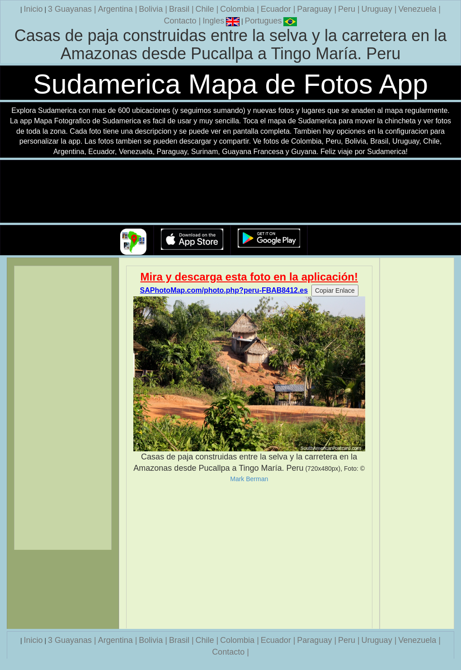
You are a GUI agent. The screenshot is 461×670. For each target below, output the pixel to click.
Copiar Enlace (335, 290)
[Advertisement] (249, 555)
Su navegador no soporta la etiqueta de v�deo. (230, 192)
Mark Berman (249, 479)
